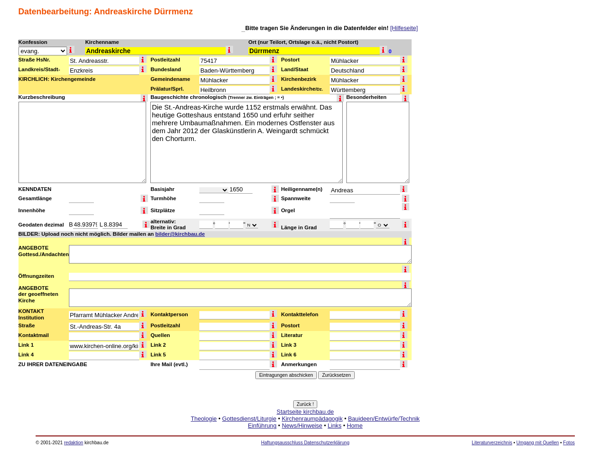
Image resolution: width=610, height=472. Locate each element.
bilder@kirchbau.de (180, 234)
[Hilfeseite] (404, 28)
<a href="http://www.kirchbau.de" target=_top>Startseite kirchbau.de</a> (305, 429)
